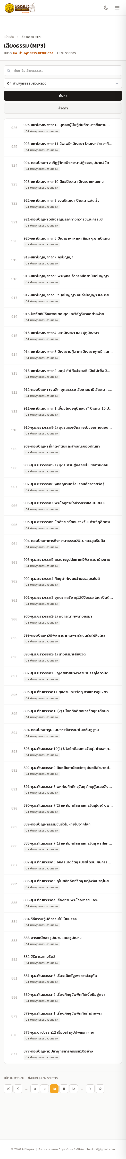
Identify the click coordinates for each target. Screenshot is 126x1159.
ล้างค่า (63, 108)
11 (64, 1088)
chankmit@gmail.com (100, 1149)
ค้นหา (63, 96)
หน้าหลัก (9, 37)
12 (73, 1088)
